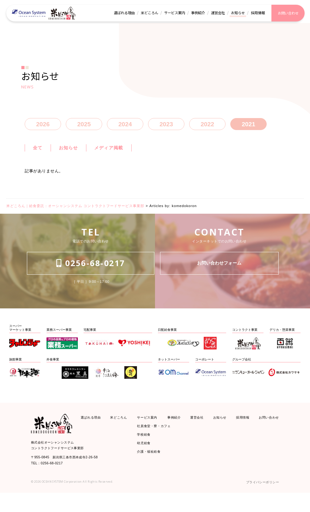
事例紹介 (176, 429)
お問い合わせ (266, 429)
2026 (42, 126)
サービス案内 (150, 429)
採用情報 (240, 429)
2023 (166, 126)
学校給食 (145, 451)
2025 (84, 126)
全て (39, 152)
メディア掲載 (121, 152)
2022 (207, 126)
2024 (125, 126)
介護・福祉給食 (152, 472)
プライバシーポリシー (257, 500)
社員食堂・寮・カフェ (159, 440)
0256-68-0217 (91, 281)
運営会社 (197, 429)
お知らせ (73, 152)
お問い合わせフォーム (219, 281)
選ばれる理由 (94, 429)
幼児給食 (145, 462)
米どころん (122, 429)
